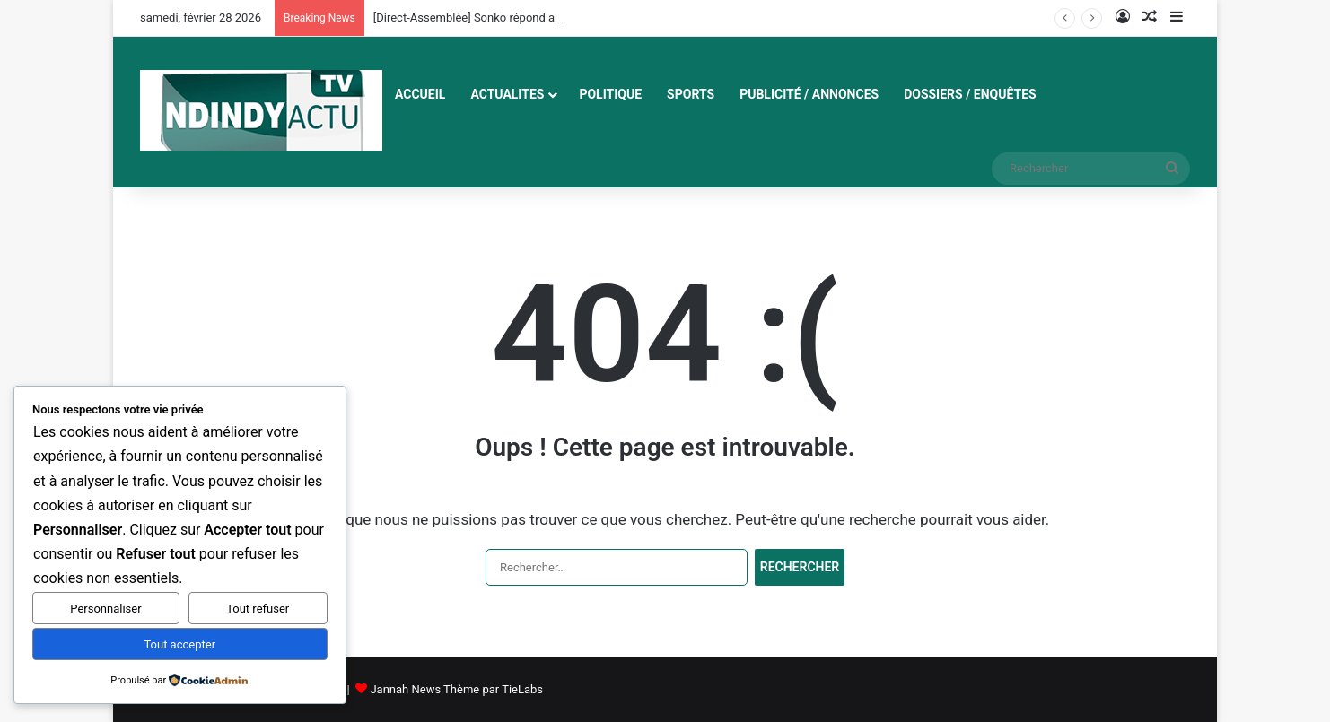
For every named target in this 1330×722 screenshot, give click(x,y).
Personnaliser (105, 608)
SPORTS (690, 94)
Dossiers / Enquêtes (970, 94)
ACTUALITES (507, 94)
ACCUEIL (420, 94)
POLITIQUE (610, 94)
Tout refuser (257, 608)
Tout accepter (179, 644)
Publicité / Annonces (809, 94)
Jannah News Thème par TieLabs (456, 689)
